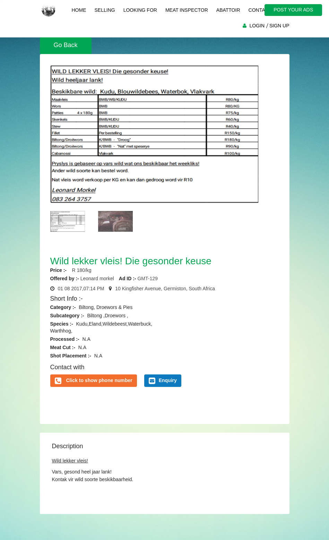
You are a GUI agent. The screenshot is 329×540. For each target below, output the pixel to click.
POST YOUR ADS (293, 9)
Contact (260, 10)
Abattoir (228, 10)
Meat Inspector (186, 10)
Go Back (66, 45)
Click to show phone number (99, 380)
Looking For (140, 10)
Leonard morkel (97, 278)
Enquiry (163, 380)
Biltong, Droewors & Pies (105, 307)
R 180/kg (80, 270)
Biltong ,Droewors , (107, 315)
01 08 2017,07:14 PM (81, 288)
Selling (105, 10)
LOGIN (257, 25)
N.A (86, 339)
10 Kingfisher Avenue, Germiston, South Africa (165, 288)
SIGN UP (279, 25)
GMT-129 (147, 278)
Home (79, 10)
